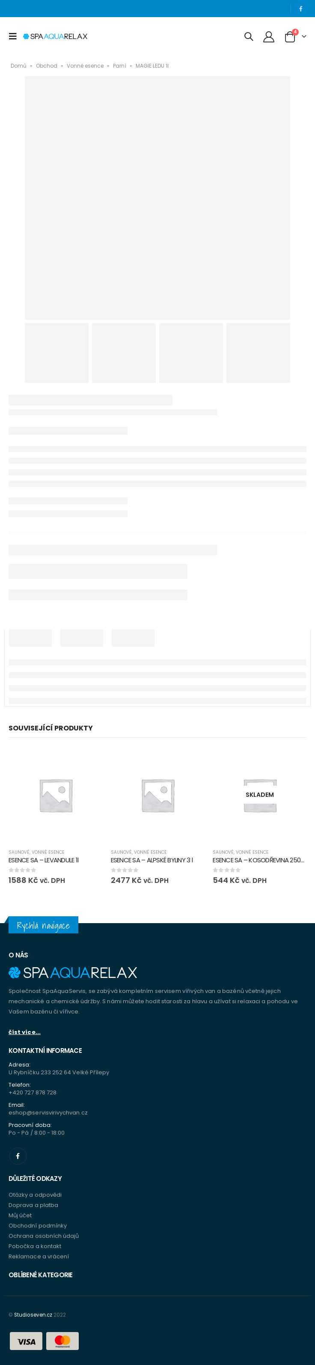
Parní (119, 65)
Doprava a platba (33, 1205)
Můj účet (20, 1215)
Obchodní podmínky (38, 1226)
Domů (19, 65)
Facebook (18, 1156)
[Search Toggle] (248, 36)
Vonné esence (85, 65)
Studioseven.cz (33, 1314)
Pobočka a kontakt (35, 1246)
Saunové (19, 852)
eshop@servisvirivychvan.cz (48, 1113)
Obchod (46, 65)
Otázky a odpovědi (35, 1195)
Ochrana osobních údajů (44, 1236)
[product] (55, 795)
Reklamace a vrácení (39, 1256)
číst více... (25, 1032)
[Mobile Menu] (15, 36)
